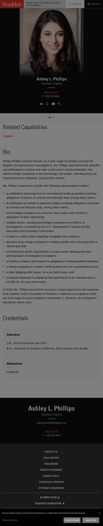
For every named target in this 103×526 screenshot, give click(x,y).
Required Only (91, 520)
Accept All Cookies (72, 520)
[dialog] (51, 517)
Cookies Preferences (10, 520)
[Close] (99, 513)
